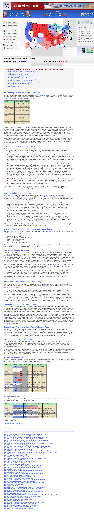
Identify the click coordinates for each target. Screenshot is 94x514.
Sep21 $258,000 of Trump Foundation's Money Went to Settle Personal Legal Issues (30, 452)
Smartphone (89, 52)
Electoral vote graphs (10, 25)
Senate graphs (8, 28)
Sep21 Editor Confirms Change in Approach (20, 457)
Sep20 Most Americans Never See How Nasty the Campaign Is (23, 470)
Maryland (7, 382)
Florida (6, 371)
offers (52, 252)
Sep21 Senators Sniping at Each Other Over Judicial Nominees (24, 466)
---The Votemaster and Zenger (13, 428)
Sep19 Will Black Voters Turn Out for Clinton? (18, 493)
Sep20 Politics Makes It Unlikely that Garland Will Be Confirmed (24, 482)
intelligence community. (11, 197)
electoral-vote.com (26, 6)
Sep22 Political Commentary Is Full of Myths (18, 449)
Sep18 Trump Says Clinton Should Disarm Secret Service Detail (24, 502)
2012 (87, 43)
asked (47, 284)
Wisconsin (7, 390)
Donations (7, 48)
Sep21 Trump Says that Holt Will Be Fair (16, 464)
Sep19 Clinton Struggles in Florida (15, 490)
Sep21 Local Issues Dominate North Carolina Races (20, 461)
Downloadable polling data (88, 14)
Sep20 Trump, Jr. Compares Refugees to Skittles (19, 481)
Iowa (6, 375)
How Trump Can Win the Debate (17, 77)
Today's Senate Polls (14, 86)
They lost (13, 331)
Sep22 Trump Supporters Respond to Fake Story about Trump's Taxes (26, 437)
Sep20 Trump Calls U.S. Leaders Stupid (16, 475)
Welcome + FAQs (9, 22)
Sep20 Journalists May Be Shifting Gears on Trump (20, 476)
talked (11, 231)
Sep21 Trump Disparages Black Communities (18, 460)
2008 (89, 43)
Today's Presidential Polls (16, 85)
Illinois (6, 377)
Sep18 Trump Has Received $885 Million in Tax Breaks (21, 505)
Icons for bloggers (9, 39)
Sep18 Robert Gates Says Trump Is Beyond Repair (20, 503)
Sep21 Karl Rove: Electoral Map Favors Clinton (19, 463)
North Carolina (9, 384)
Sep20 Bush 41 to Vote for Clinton (14, 472)
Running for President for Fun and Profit (20, 80)
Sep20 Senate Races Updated (13, 484)
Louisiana (7, 380)
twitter (87, 49)
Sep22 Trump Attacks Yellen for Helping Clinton (19, 445)
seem (32, 343)
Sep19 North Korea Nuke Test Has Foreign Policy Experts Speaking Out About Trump (31, 494)
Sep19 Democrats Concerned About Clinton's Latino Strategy (23, 491)
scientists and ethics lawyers (51, 195)
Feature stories (9, 42)
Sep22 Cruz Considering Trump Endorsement (18, 442)
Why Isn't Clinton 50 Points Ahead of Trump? (21, 73)
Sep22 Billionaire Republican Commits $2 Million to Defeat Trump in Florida (28, 451)
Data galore (8, 45)
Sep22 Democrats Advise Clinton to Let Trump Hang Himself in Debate (26, 448)
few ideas (40, 152)
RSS (92, 49)
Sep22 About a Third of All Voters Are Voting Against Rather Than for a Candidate (29, 443)
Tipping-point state (10, 36)
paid (63, 308)
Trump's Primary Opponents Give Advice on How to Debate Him (27, 76)
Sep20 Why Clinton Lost (11, 485)
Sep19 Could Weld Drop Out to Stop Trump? (18, 499)
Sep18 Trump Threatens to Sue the (20, 506)
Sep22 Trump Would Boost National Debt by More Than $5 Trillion (24, 439)
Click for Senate (55, 11)
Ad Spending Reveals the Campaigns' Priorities (22, 71)
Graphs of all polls (9, 31)
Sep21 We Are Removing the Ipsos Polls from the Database (22, 467)
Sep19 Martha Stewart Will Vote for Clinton (17, 497)
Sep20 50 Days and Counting (13, 469)
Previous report (82, 22)
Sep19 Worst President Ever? (13, 500)
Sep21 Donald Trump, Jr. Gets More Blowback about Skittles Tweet (25, 458)
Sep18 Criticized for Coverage (18, 508)
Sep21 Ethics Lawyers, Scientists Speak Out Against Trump (23, 454)
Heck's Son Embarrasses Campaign (18, 83)
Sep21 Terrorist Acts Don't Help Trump (16, 455)
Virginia (7, 386)
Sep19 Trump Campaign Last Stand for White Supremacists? (23, 496)
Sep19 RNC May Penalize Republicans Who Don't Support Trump (24, 487)
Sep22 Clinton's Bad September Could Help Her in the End (22, 436)
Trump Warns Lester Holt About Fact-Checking (22, 79)
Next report (91, 22)
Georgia (7, 373)
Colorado (7, 367)
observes (55, 264)
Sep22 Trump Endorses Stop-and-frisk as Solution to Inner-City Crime (26, 440)
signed (71, 197)
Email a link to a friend (11, 423)
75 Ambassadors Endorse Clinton (18, 74)
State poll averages (10, 34)
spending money (45, 95)
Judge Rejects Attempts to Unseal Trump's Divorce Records (26, 82)
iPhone (83, 51)
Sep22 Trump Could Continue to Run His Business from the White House (27, 446)
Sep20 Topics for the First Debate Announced (18, 478)
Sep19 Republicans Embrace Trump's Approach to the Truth (23, 488)
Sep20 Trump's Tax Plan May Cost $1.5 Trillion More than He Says (24, 479)
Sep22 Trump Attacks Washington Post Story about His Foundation (25, 434)
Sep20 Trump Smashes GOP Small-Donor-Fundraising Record (23, 473)
